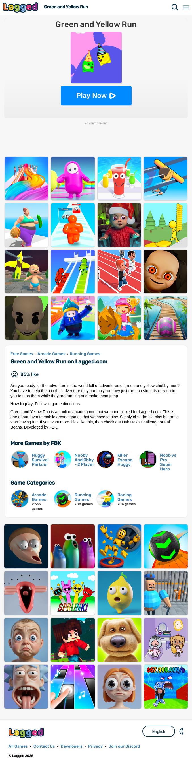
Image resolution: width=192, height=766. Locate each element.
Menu (186, 7)
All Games (18, 746)
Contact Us (44, 746)
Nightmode (182, 731)
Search (175, 7)
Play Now (91, 95)
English (158, 731)
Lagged (21, 7)
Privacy (95, 746)
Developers (71, 746)
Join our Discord (124, 746)
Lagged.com (27, 733)
